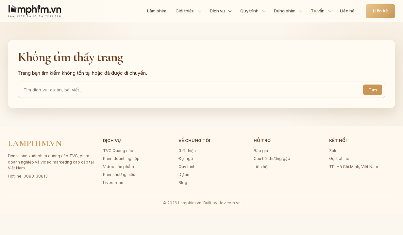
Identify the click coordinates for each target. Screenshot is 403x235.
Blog (182, 182)
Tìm (372, 89)
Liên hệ (380, 10)
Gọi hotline (339, 158)
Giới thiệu (187, 150)
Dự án (183, 174)
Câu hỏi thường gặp (272, 158)
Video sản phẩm (118, 166)
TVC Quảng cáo (118, 150)
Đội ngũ (185, 158)
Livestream (114, 182)
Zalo (333, 150)
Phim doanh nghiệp (121, 158)
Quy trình (186, 166)
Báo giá (261, 150)
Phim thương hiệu (119, 174)
